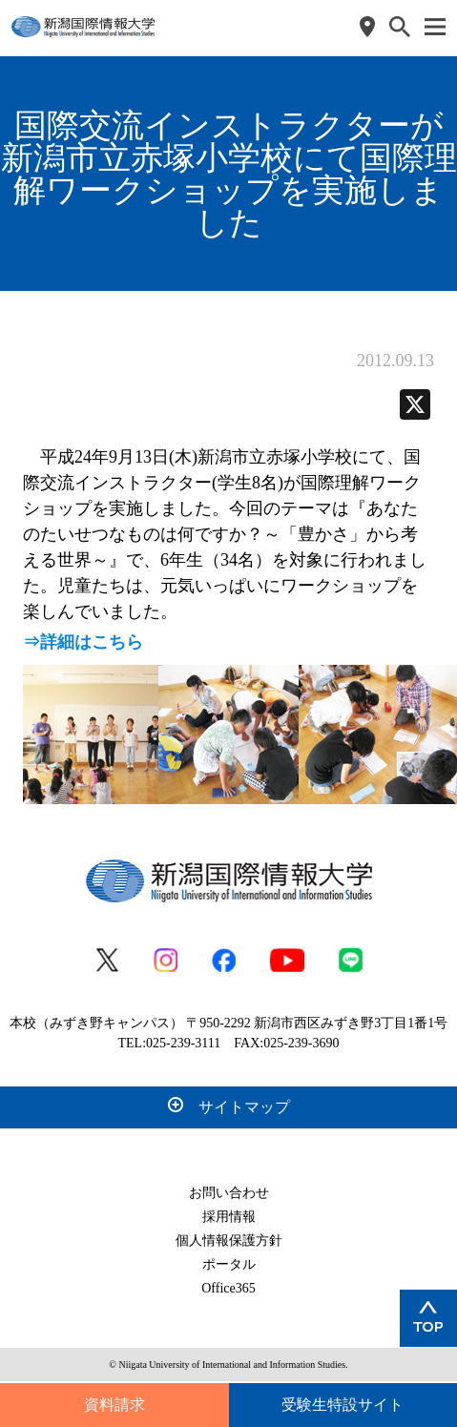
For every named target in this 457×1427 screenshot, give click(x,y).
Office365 (228, 1288)
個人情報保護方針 (229, 1240)
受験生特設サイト (342, 1404)
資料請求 (114, 1404)
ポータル (229, 1264)
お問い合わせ (229, 1193)
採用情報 (229, 1217)
